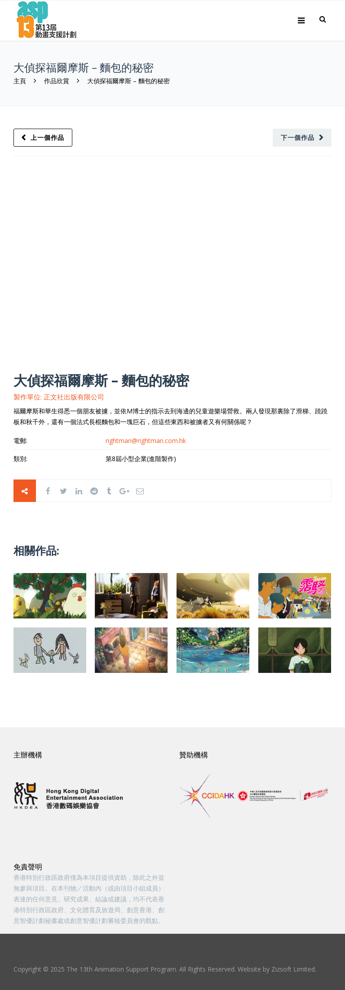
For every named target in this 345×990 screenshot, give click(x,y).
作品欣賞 (56, 80)
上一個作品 (48, 137)
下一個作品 (297, 137)
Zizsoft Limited (293, 969)
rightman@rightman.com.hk (146, 440)
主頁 (20, 80)
